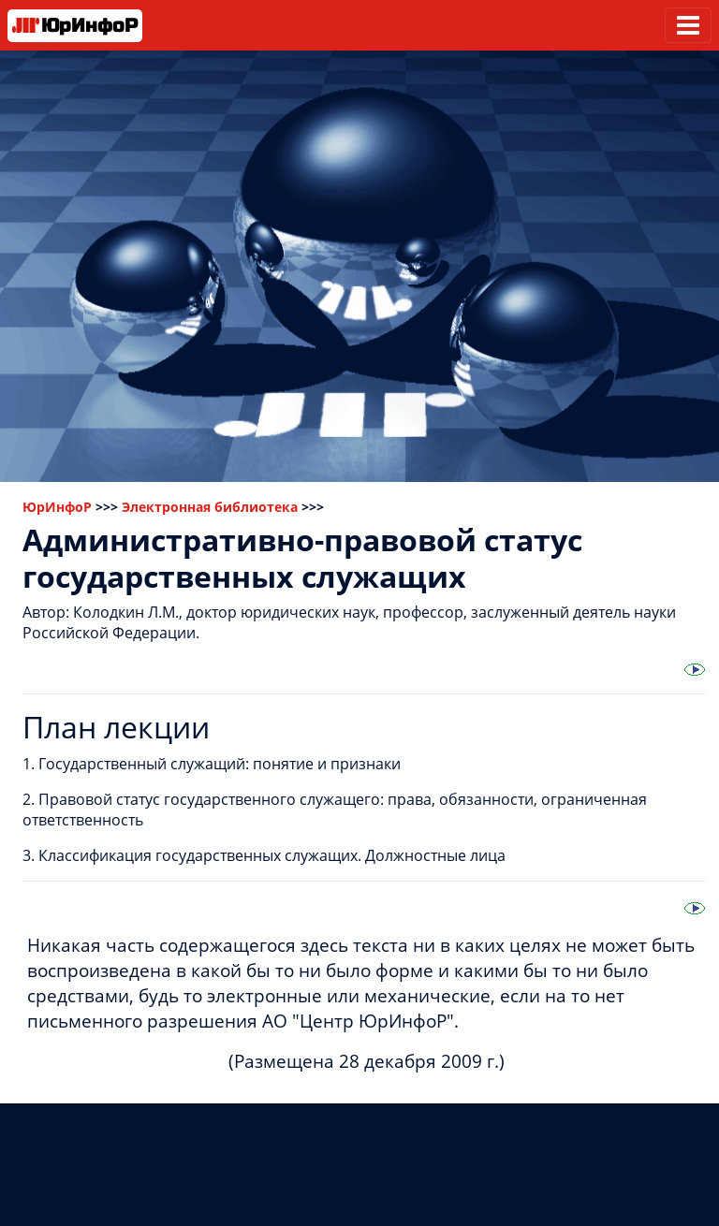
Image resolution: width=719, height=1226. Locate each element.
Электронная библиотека (210, 507)
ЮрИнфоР (57, 507)
